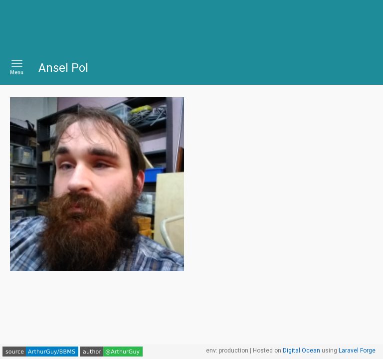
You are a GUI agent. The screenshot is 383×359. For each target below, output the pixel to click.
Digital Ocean (301, 350)
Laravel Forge (357, 350)
